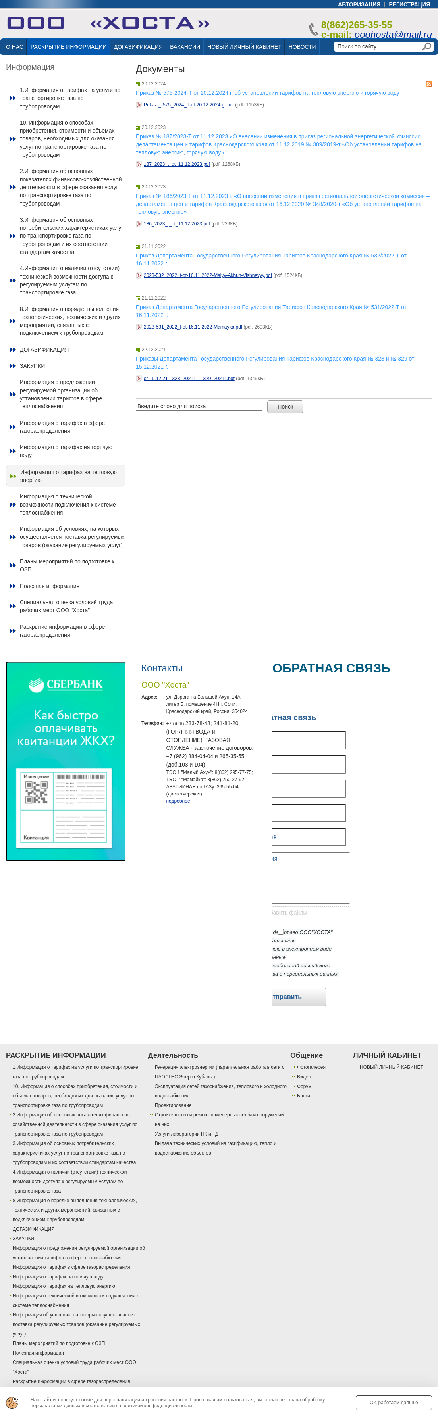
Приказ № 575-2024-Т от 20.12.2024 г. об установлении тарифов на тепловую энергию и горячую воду (267, 93)
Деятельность (173, 1055)
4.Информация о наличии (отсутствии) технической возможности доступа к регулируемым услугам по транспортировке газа (70, 280)
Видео (304, 1077)
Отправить (285, 996)
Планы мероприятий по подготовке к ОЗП (67, 565)
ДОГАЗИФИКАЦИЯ (138, 47)
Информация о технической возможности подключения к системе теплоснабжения (68, 504)
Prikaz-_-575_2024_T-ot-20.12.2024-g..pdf (189, 105)
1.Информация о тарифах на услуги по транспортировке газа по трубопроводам (70, 98)
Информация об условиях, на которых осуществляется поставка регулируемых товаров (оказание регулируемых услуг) (72, 537)
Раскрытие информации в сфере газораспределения (62, 631)
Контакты (162, 668)
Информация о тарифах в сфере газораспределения (62, 427)
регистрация (409, 4)
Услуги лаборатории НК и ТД (186, 1134)
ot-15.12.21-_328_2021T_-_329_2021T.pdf (189, 378)
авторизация (359, 4)
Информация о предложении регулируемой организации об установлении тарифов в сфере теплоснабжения (61, 394)
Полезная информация (49, 586)
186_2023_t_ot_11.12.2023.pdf (177, 224)
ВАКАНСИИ (185, 47)
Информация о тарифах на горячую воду (66, 451)
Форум (304, 1086)
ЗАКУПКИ (32, 366)
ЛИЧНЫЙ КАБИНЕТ (387, 1055)
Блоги (303, 1096)
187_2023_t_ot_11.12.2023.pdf (177, 164)
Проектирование (173, 1105)
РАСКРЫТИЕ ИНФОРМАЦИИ (69, 47)
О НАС (14, 47)
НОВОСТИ (302, 47)
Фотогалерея (311, 1067)
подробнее (178, 801)
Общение (306, 1055)
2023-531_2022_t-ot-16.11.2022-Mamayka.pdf (193, 327)
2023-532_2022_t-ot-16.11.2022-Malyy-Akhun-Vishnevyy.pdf (208, 275)
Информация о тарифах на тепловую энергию (68, 476)
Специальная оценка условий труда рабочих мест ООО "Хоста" (66, 606)
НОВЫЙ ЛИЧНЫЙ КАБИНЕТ (244, 47)
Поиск (285, 406)
